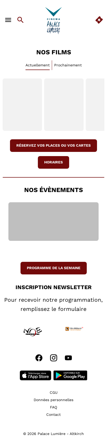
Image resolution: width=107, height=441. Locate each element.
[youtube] (68, 358)
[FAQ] (53, 407)
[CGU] (54, 392)
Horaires (53, 162)
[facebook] (39, 358)
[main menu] (8, 20)
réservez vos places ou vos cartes (53, 145)
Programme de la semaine (53, 268)
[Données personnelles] (53, 399)
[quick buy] (99, 20)
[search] (20, 20)
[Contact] (53, 414)
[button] (12, 331)
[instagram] (53, 358)
